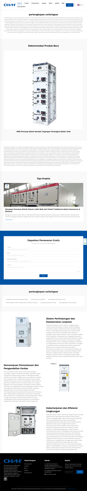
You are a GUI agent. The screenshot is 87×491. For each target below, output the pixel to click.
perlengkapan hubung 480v (67, 302)
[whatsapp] (85, 243)
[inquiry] (85, 240)
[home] (10, 5)
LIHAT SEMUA (9, 219)
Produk (27, 3)
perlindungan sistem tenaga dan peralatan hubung (22, 302)
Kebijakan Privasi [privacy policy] (71, 488)
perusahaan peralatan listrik (56, 299)
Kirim (43, 275)
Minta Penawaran (70, 5)
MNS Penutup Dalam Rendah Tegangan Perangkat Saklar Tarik (44, 132)
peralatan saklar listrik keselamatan (17, 299)
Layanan (44, 3)
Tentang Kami (35, 3)
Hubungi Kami (21, 6)
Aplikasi (57, 3)
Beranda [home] (19, 3)
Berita (50, 3)
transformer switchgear (38, 299)
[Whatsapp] (5, 479)
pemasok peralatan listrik (48, 302)
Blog (63, 3)
